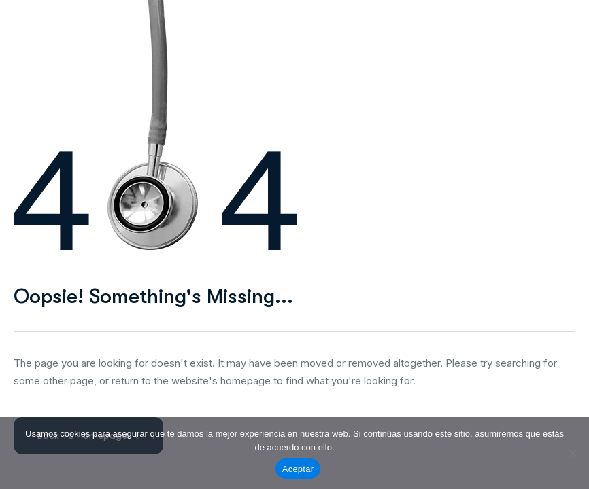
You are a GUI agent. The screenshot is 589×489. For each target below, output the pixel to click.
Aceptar (298, 469)
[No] (572, 453)
